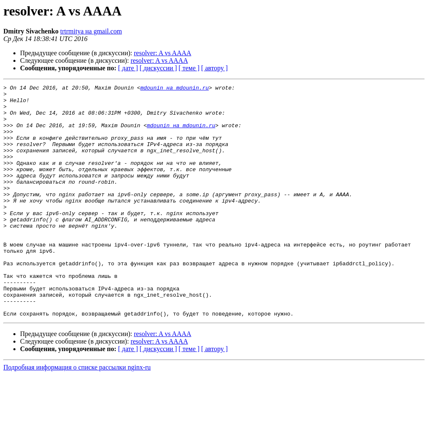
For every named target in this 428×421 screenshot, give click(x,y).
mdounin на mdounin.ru (174, 88)
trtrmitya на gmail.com (91, 31)
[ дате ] (128, 68)
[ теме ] (188, 68)
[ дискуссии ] (158, 68)
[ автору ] (214, 68)
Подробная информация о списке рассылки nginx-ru (77, 413)
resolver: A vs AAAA (162, 52)
